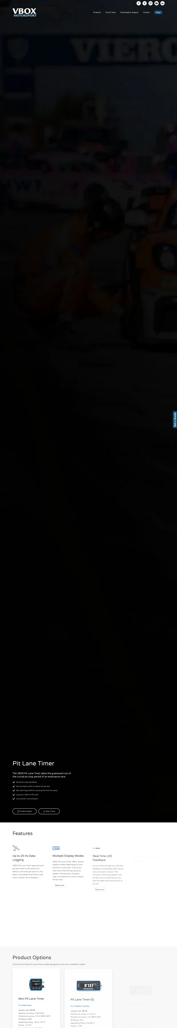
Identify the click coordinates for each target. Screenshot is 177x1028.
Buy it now (49, 811)
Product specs (24, 811)
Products (97, 12)
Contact (146, 12)
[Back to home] (25, 12)
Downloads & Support (129, 12)
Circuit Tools (110, 12)
